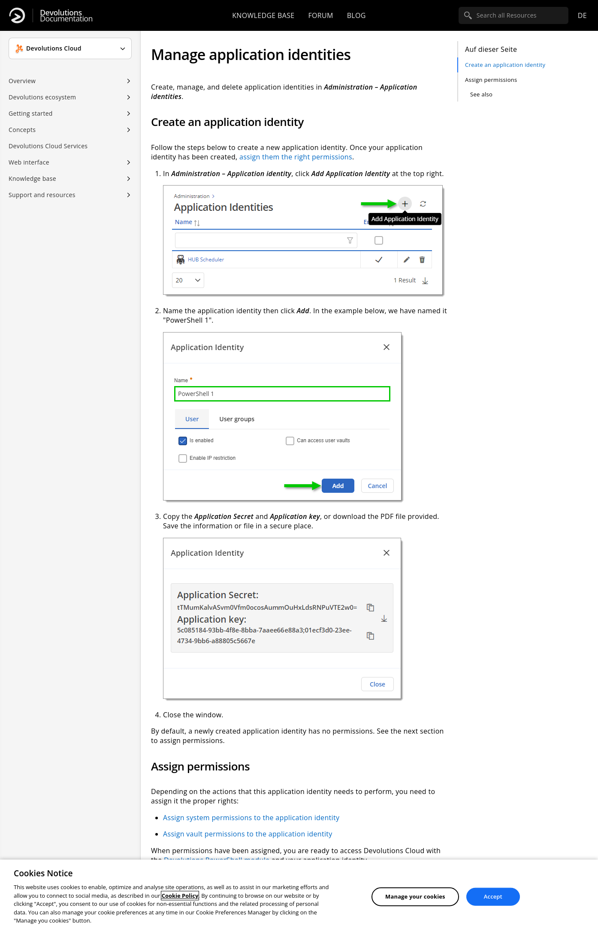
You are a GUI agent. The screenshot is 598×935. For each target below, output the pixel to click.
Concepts (22, 130)
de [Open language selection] (582, 15)
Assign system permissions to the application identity (251, 817)
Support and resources (42, 195)
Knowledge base (263, 15)
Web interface (29, 162)
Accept (493, 896)
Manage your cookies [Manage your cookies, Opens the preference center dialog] (415, 896)
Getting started (31, 113)
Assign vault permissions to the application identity (247, 834)
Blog (356, 15)
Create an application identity (505, 65)
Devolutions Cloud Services (48, 146)
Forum (320, 15)
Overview (22, 81)
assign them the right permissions (295, 157)
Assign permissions (491, 80)
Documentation (66, 15)
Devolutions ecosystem (42, 97)
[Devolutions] (17, 15)
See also (481, 94)
